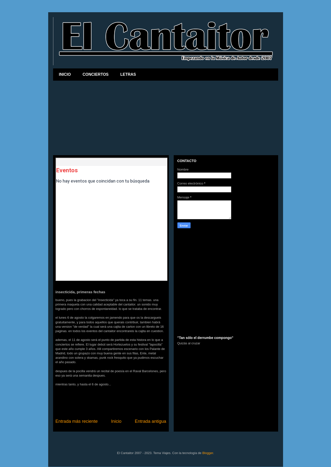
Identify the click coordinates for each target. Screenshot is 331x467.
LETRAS (128, 74)
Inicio (116, 421)
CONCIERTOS (95, 74)
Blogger (207, 453)
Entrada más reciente (77, 421)
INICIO (65, 74)
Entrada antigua (150, 421)
